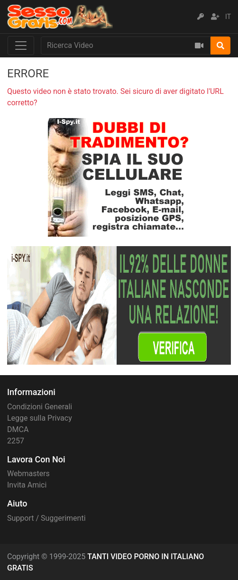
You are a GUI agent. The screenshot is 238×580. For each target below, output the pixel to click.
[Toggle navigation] (21, 45)
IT (228, 16)
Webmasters (28, 473)
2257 (15, 440)
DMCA (17, 429)
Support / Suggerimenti (46, 518)
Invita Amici (26, 484)
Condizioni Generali (39, 406)
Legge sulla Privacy (39, 418)
